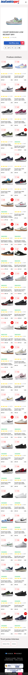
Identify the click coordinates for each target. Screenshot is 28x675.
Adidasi (14, 644)
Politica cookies (18, 660)
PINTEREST (18, 653)
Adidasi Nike (6, 644)
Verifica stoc (16, 43)
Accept (20, 673)
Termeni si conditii (11, 658)
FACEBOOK (9, 653)
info (12, 79)
